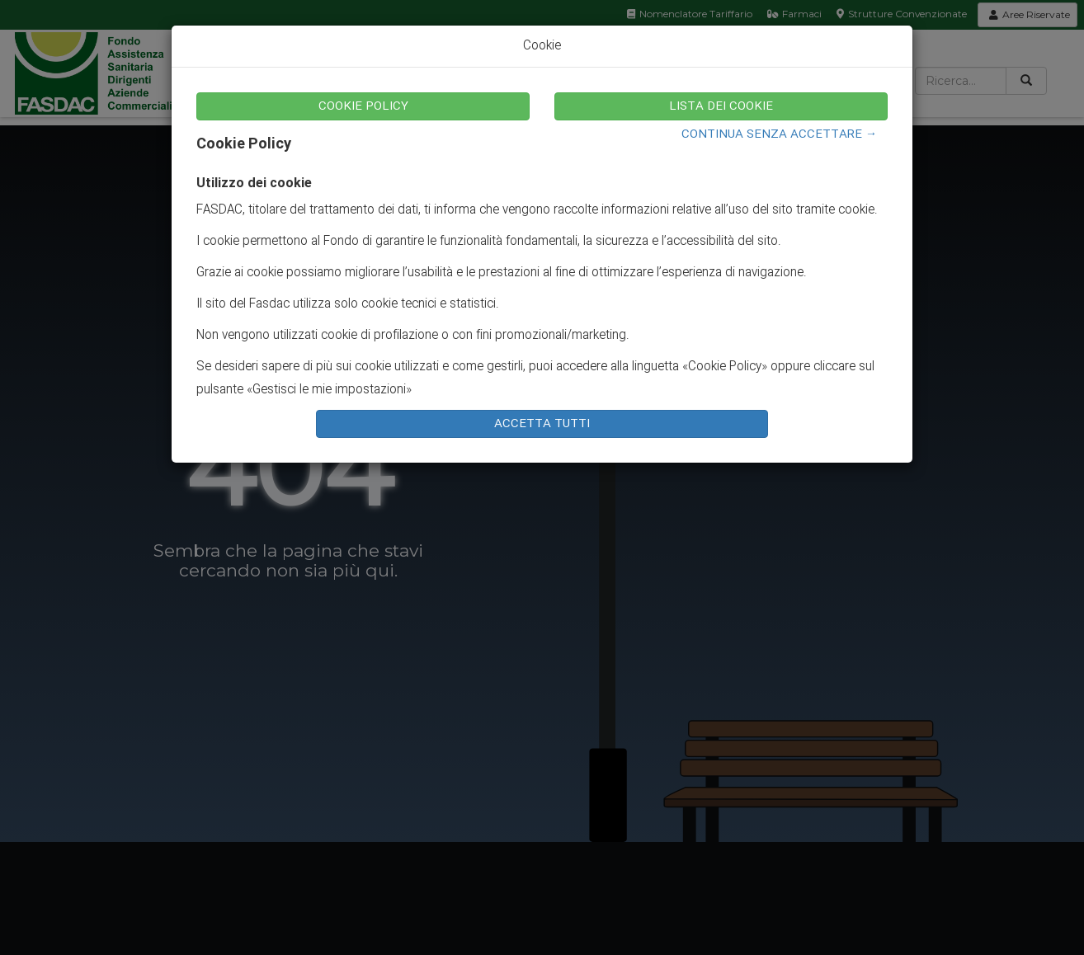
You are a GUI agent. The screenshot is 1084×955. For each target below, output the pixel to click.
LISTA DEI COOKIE (721, 106)
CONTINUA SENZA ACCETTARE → (779, 134)
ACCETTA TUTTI (542, 424)
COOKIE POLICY (363, 106)
